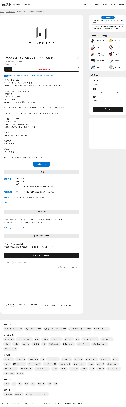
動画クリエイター (68, 344)
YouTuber (25, 344)
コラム (34, 404)
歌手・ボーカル (9, 339)
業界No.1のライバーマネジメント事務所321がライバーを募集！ (30, 75)
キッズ (92, 369)
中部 (26, 384)
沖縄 (55, 384)
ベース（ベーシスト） (50, 364)
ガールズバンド (105, 359)
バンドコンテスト (112, 364)
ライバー (7, 364)
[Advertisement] (41, 285)
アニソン (91, 364)
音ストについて (43, 404)
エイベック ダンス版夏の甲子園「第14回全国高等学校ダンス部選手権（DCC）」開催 (108, 28)
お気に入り (87, 4)
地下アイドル (74, 369)
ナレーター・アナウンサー (90, 339)
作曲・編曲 (36, 344)
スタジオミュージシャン (100, 344)
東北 (13, 384)
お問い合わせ (77, 404)
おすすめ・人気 (9, 373)
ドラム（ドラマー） (65, 364)
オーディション (7, 404)
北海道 (7, 384)
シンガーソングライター (24, 339)
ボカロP (84, 369)
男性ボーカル (9, 359)
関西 (33, 384)
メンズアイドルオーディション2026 (80, 329)
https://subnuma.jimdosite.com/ (18, 228)
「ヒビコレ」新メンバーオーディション (58, 305)
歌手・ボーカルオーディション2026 (55, 329)
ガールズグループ (91, 359)
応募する (41, 164)
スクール (27, 404)
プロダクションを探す (117, 4)
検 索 (107, 110)
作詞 (44, 344)
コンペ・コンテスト (26, 369)
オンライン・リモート (114, 369)
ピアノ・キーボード (79, 364)
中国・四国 (41, 384)
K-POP (115, 359)
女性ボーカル (20, 359)
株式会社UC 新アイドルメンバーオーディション (22, 305)
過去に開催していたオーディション (36, 394)
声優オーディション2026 (33, 329)
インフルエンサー (107, 339)
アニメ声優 (100, 364)
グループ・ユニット (20, 262)
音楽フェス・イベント (11, 369)
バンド (37, 339)
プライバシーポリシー (56, 404)
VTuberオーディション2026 (13, 329)
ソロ (8, 262)
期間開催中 (8, 394)
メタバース (101, 369)
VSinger (7, 344)
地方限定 (20, 373)
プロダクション (18, 404)
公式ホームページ (41, 255)
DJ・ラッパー (69, 339)
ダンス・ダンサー (56, 339)
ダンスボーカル (33, 359)
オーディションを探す (100, 4)
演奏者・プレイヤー (83, 344)
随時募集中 (18, 394)
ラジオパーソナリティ (42, 369)
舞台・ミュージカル (10, 349)
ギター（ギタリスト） (34, 364)
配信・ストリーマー (19, 364)
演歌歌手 (64, 369)
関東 (20, 384)
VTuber (16, 344)
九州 (49, 384)
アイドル (13, 64)
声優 (77, 339)
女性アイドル (79, 359)
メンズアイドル (66, 359)
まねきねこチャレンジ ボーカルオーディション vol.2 (108, 22)
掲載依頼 (68, 404)
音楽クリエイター (54, 344)
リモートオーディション (101, 329)
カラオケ (54, 369)
